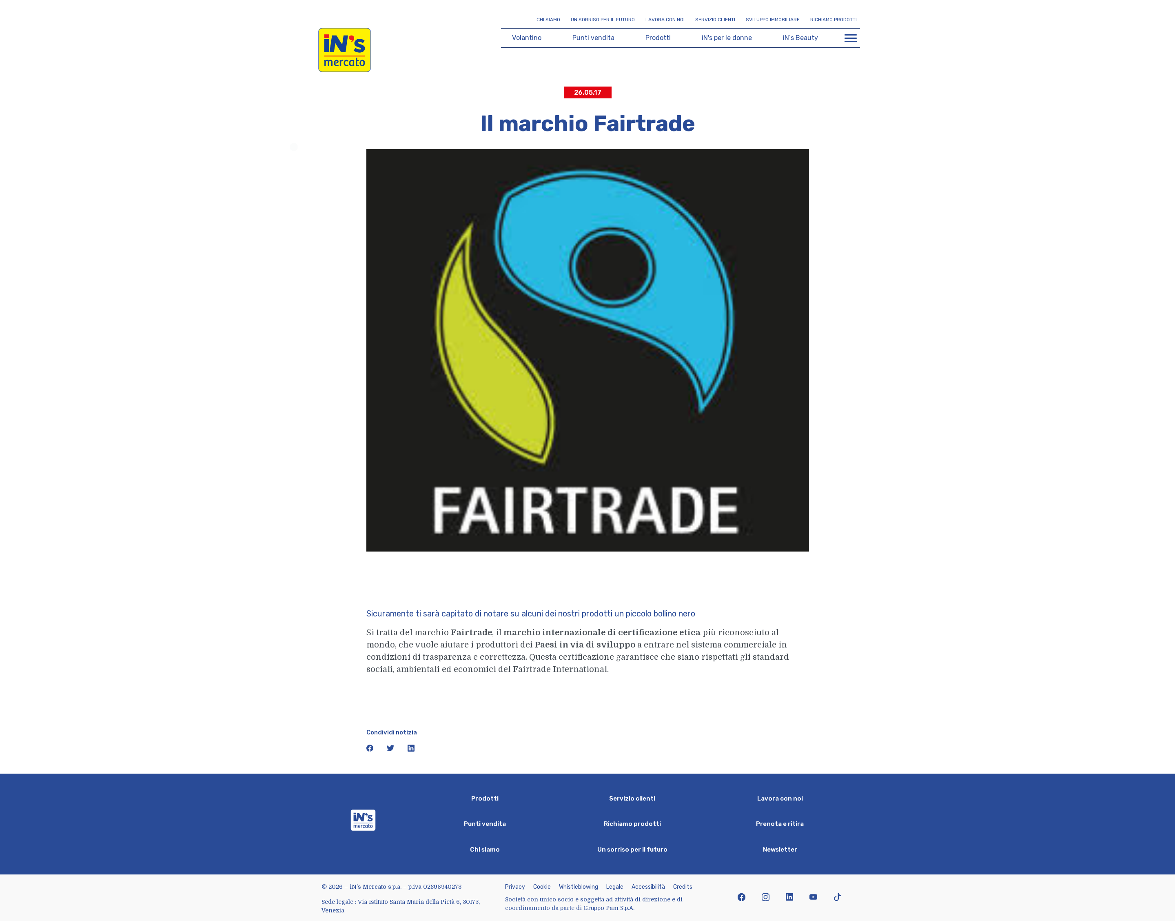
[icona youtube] (813, 898)
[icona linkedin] (411, 749)
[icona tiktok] (837, 898)
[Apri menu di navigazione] (851, 38)
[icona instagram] (765, 898)
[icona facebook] (370, 749)
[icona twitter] (391, 749)
